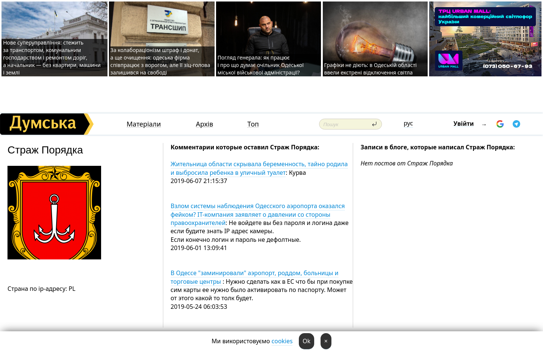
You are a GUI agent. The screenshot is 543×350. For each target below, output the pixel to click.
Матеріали (144, 124)
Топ (253, 124)
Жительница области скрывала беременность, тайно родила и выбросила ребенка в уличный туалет (259, 168)
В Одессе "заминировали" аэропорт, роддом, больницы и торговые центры (255, 277)
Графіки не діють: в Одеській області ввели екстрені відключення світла (370, 68)
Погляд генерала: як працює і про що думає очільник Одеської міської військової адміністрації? (261, 65)
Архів (204, 124)
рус (408, 123)
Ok (306, 341)
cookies (282, 341)
